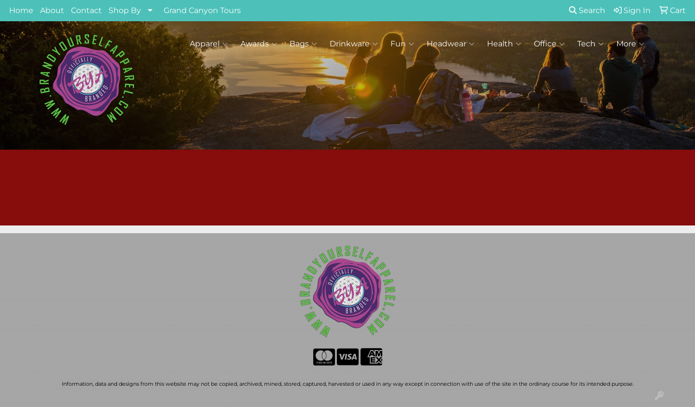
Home (21, 10)
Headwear (450, 44)
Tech (590, 44)
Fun (402, 44)
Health (504, 44)
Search (587, 10)
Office (549, 44)
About (52, 10)
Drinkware (354, 44)
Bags (303, 44)
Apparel (209, 44)
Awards (258, 44)
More (630, 44)
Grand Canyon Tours (202, 10)
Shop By (125, 10)
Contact (86, 10)
